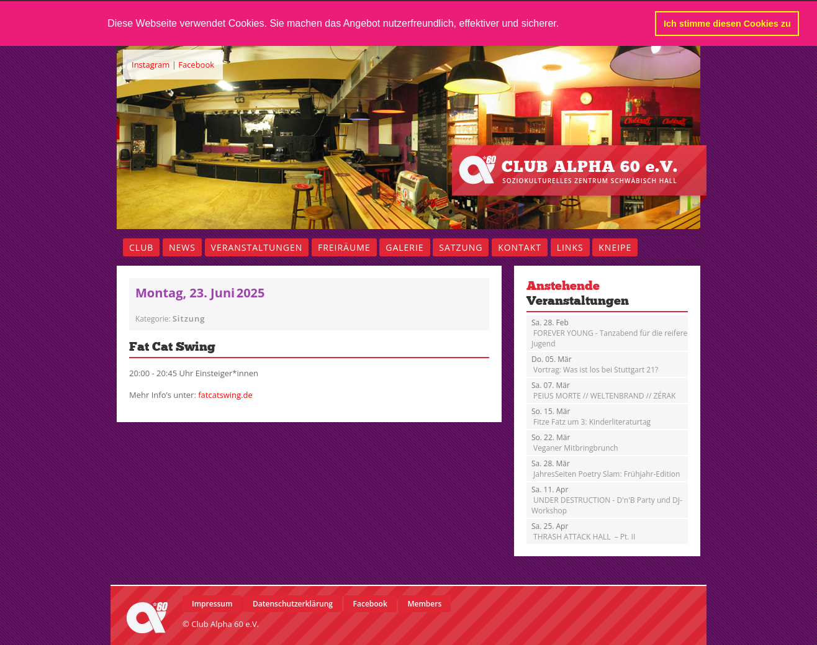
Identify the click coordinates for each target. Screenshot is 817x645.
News (182, 247)
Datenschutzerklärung (293, 603)
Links (570, 247)
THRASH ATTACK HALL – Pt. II (583, 531)
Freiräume (344, 247)
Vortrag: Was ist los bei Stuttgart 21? (594, 364)
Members (424, 603)
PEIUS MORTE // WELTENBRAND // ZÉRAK (603, 390)
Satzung (460, 247)
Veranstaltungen (257, 247)
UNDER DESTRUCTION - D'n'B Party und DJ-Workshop (606, 500)
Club (141, 247)
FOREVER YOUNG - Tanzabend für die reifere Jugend (609, 333)
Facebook (196, 64)
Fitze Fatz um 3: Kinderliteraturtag (591, 416)
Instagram (150, 64)
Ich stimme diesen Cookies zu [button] (727, 24)
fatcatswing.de (225, 394)
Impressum (212, 603)
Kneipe (614, 247)
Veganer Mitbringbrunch (574, 442)
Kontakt (519, 247)
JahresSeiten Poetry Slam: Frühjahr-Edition (605, 468)
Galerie (404, 247)
